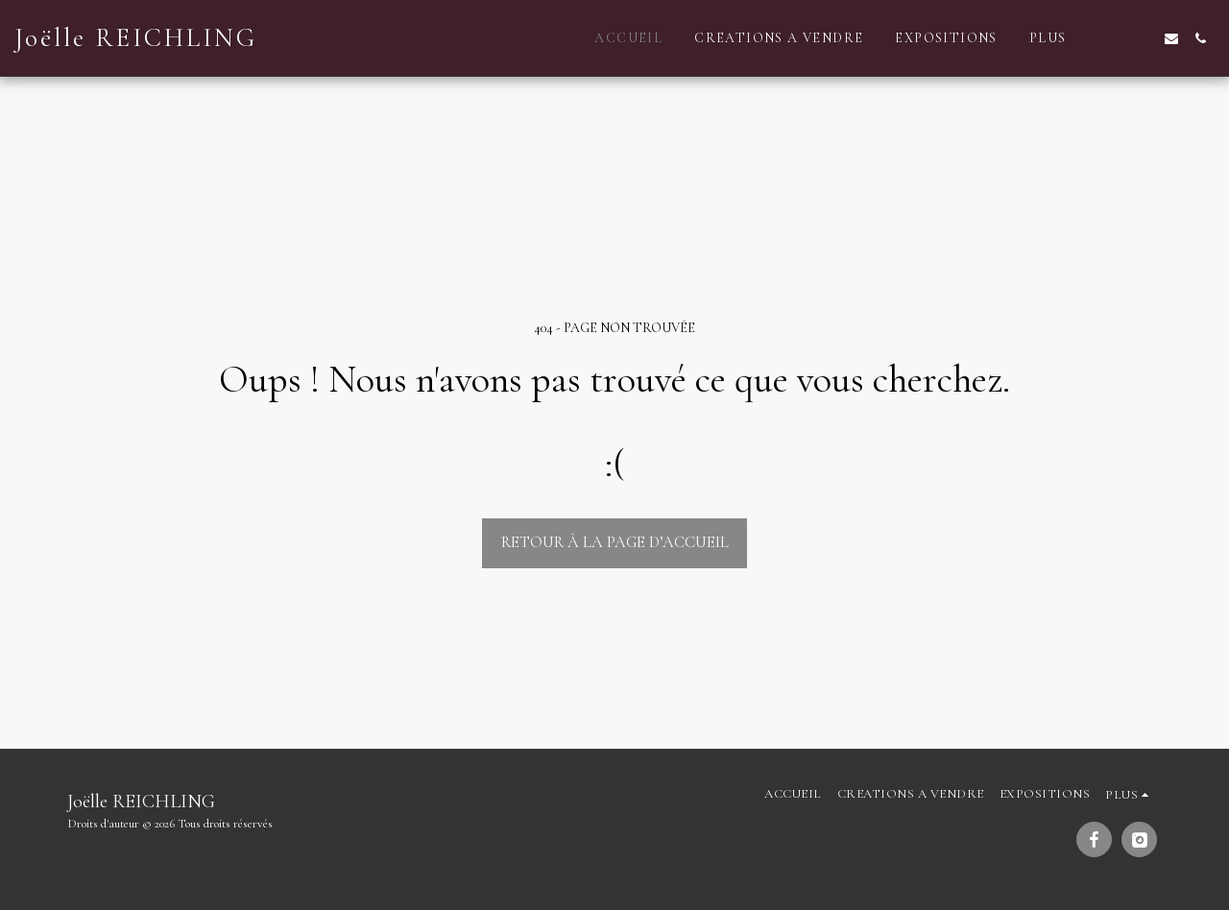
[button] (1113, 38)
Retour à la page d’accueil (615, 542)
